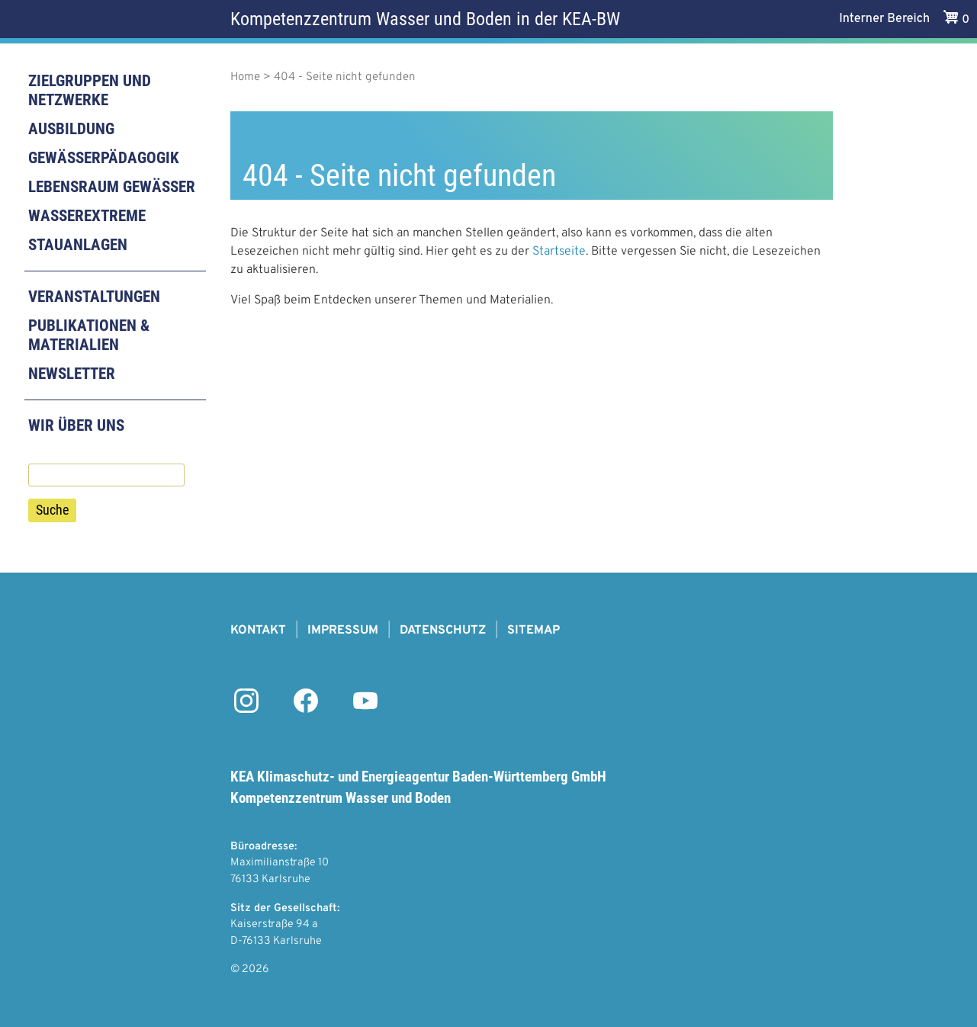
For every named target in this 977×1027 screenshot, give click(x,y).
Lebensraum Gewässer (111, 187)
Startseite (559, 251)
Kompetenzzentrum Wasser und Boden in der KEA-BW (425, 19)
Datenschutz (443, 630)
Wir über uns (76, 425)
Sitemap (533, 630)
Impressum (342, 630)
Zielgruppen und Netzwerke (89, 90)
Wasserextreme (87, 216)
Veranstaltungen (94, 296)
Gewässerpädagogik (103, 158)
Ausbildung (71, 129)
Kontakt (258, 630)
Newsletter (71, 373)
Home (245, 77)
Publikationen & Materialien (88, 335)
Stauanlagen (77, 245)
